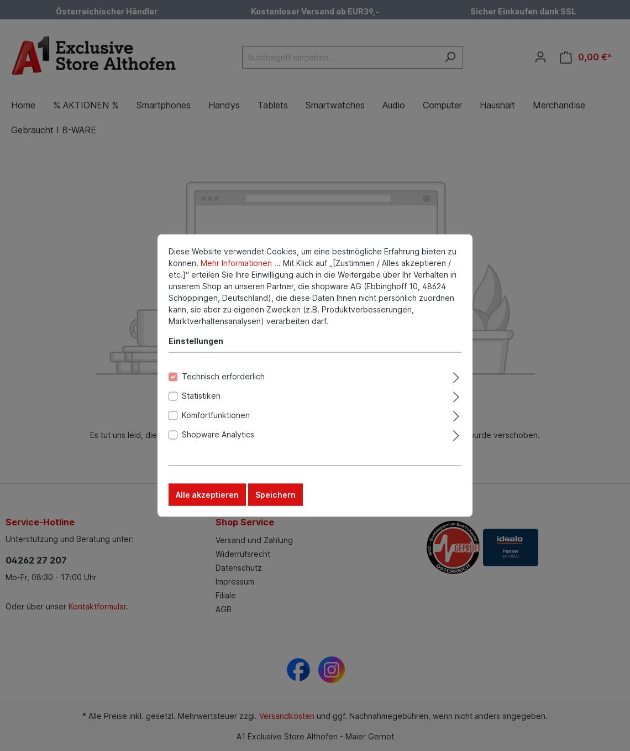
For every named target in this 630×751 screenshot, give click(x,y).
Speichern (275, 505)
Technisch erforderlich (223, 387)
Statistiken (201, 406)
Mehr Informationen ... (241, 274)
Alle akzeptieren (207, 505)
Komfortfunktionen (216, 426)
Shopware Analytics (218, 445)
